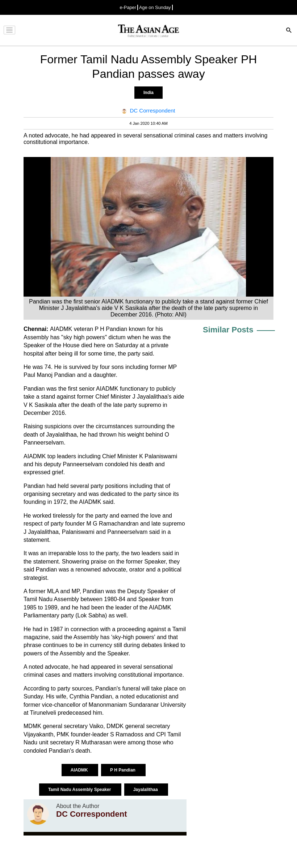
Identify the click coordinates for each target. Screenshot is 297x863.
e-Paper (128, 7)
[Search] (289, 31)
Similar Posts (228, 329)
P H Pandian (123, 770)
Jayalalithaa (146, 789)
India (148, 92)
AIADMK (80, 770)
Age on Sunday (155, 7)
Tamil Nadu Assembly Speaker (80, 789)
